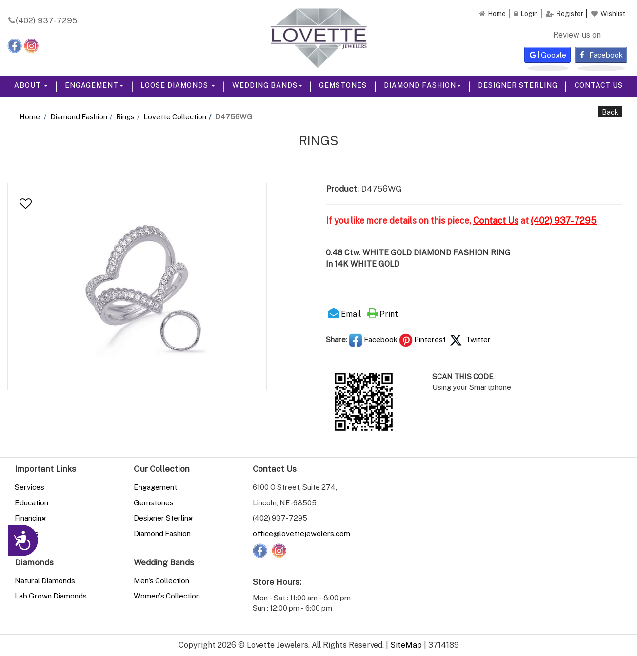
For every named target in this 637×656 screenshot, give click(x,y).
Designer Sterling (517, 85)
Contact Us (599, 85)
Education (31, 502)
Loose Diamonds (177, 85)
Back (610, 111)
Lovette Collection (174, 116)
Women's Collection (167, 595)
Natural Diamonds (45, 580)
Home (30, 116)
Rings (125, 116)
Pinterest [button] (422, 339)
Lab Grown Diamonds (51, 595)
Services (29, 486)
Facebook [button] (373, 339)
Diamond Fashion (422, 85)
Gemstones (343, 85)
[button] (25, 204)
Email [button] (344, 314)
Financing (30, 517)
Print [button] (382, 314)
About (31, 85)
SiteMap (406, 645)
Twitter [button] (469, 339)
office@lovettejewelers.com (301, 533)
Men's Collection (161, 580)
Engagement (94, 85)
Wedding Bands (267, 85)
